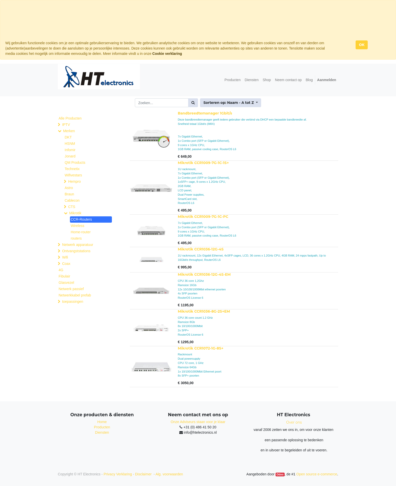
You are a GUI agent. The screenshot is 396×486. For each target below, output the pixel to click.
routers (76, 238)
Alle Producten (70, 118)
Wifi (65, 257)
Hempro (74, 181)
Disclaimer (144, 474)
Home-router (81, 232)
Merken (69, 131)
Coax (66, 264)
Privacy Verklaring (118, 474)
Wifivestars (73, 175)
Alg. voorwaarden (169, 474)
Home (102, 422)
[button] (230, 102)
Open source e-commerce (316, 474)
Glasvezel (66, 283)
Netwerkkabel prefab (75, 295)
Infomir (70, 150)
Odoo (280, 474)
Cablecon (72, 200)
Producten (102, 427)
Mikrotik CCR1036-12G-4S (201, 249)
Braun (69, 194)
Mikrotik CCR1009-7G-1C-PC (203, 216)
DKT (68, 137)
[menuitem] (232, 80)
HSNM (70, 144)
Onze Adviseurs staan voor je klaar (198, 422)
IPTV (66, 125)
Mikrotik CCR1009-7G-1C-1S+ (203, 162)
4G (61, 270)
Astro (69, 188)
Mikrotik (75, 213)
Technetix (72, 169)
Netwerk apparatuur (77, 245)
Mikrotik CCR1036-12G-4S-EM (204, 274)
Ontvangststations (76, 251)
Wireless (77, 226)
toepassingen (72, 301)
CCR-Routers (81, 219)
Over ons (294, 422)
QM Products (75, 162)
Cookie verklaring (167, 54)
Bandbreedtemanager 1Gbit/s (205, 113)
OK (361, 44)
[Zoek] (193, 102)
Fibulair (64, 276)
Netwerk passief (71, 289)
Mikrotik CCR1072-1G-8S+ (201, 348)
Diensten (102, 432)
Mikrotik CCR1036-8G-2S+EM (204, 311)
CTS (71, 207)
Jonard (70, 156)
